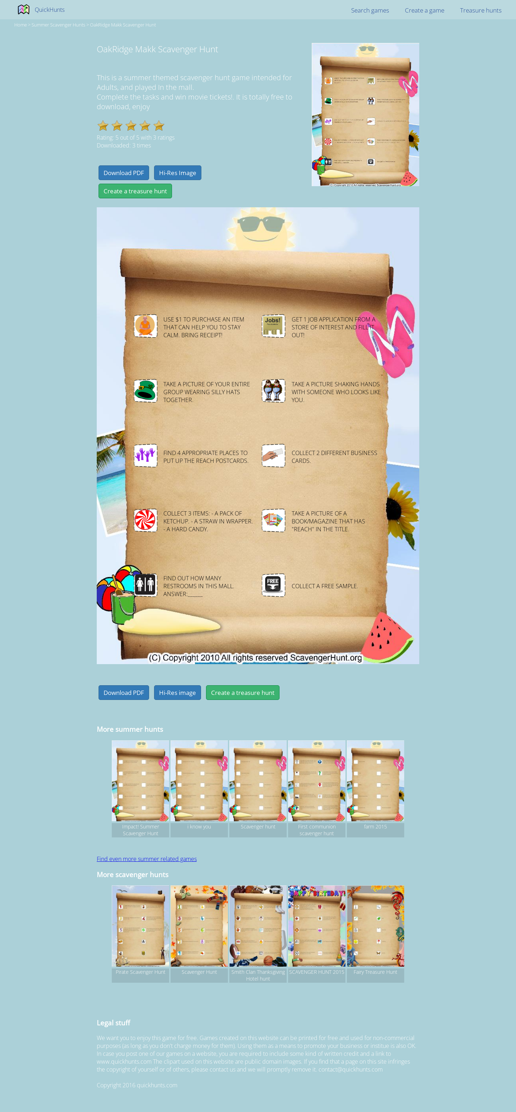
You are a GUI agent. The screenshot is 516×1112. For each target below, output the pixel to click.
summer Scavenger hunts (58, 24)
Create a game (424, 10)
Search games (370, 10)
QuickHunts (49, 10)
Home (20, 24)
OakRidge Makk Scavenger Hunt (123, 24)
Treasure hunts (481, 10)
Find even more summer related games (147, 859)
